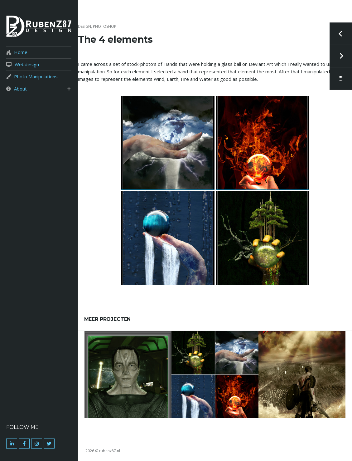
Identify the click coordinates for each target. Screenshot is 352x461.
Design (84, 26)
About (20, 88)
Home (20, 52)
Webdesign (27, 64)
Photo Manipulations (36, 76)
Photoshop (104, 26)
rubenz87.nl (109, 451)
